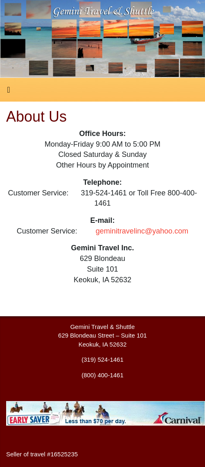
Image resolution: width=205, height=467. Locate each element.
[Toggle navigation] (8, 91)
